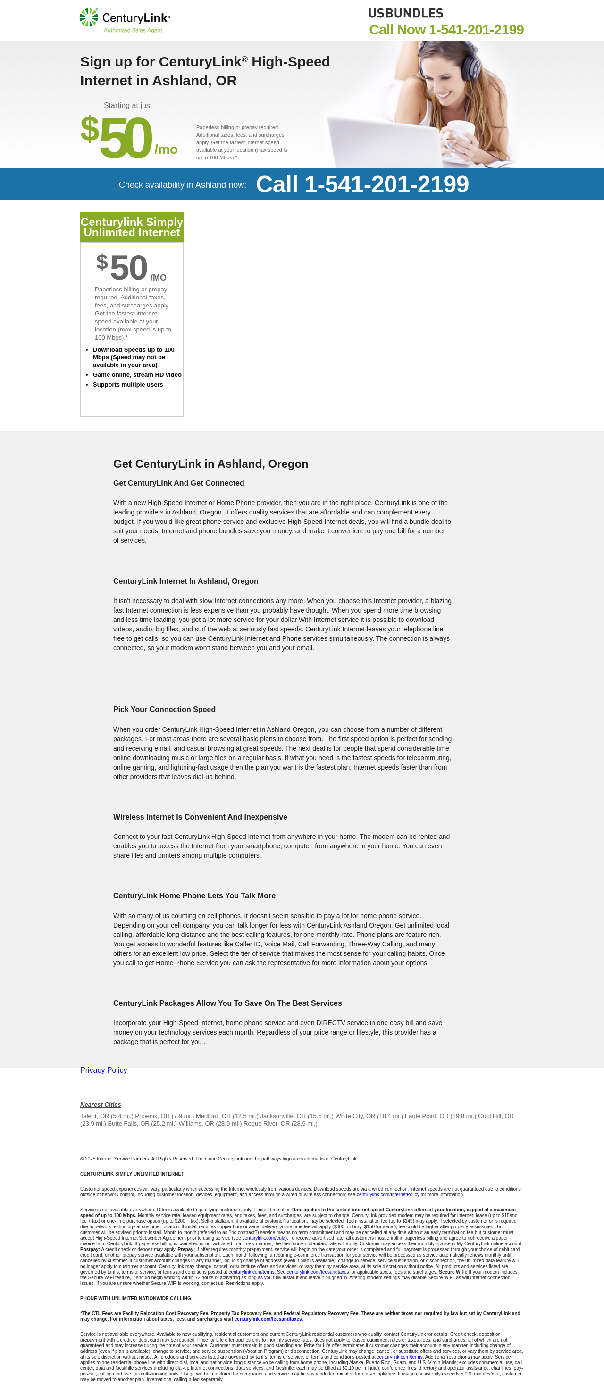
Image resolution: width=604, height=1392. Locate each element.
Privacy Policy (103, 1070)
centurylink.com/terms (251, 1272)
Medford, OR (213, 1115)
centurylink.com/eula (264, 1238)
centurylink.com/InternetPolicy (388, 1194)
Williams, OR (196, 1123)
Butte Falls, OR (129, 1123)
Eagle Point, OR (427, 1115)
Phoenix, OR (152, 1115)
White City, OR (356, 1115)
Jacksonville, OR (283, 1115)
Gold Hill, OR (496, 1115)
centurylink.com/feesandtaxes (318, 1272)
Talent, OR (94, 1115)
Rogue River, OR (266, 1123)
